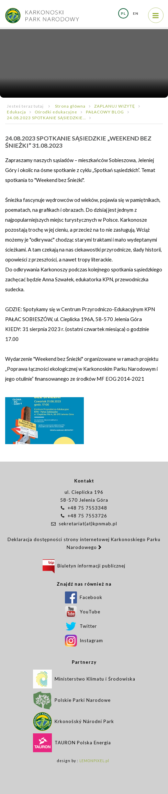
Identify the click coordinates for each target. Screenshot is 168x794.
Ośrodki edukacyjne (56, 111)
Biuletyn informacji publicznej (84, 566)
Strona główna (70, 105)
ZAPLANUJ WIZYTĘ (114, 105)
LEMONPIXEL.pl (94, 761)
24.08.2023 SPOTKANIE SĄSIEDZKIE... (46, 117)
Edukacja (16, 111)
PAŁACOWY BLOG (105, 111)
